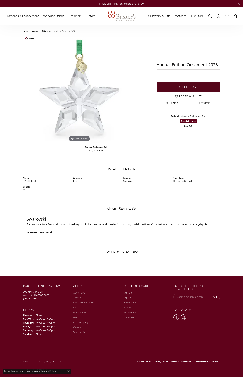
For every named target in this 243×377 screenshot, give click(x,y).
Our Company (80, 322)
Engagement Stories (84, 302)
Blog (75, 317)
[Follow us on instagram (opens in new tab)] (183, 317)
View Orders (129, 302)
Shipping (172, 103)
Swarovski (127, 181)
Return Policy (143, 362)
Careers (77, 327)
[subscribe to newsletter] (215, 297)
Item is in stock (188, 121)
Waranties (128, 317)
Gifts (44, 31)
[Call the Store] (31, 298)
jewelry (35, 31)
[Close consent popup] (68, 371)
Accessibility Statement (206, 362)
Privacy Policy (161, 362)
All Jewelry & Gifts (159, 16)
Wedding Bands (53, 16)
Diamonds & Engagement (22, 16)
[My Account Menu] (218, 15)
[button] (235, 16)
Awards (77, 297)
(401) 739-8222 (96, 150)
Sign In (127, 297)
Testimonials (79, 332)
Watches (180, 16)
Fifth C (76, 307)
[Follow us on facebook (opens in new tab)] (176, 317)
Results (30, 39)
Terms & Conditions (181, 362)
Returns (204, 103)
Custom (91, 16)
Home (25, 31)
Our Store (197, 16)
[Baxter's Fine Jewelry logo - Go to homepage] (121, 15)
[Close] (238, 4)
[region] (79, 90)
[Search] (210, 15)
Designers (74, 16)
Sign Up (127, 292)
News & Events (81, 312)
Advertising (79, 292)
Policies (127, 307)
